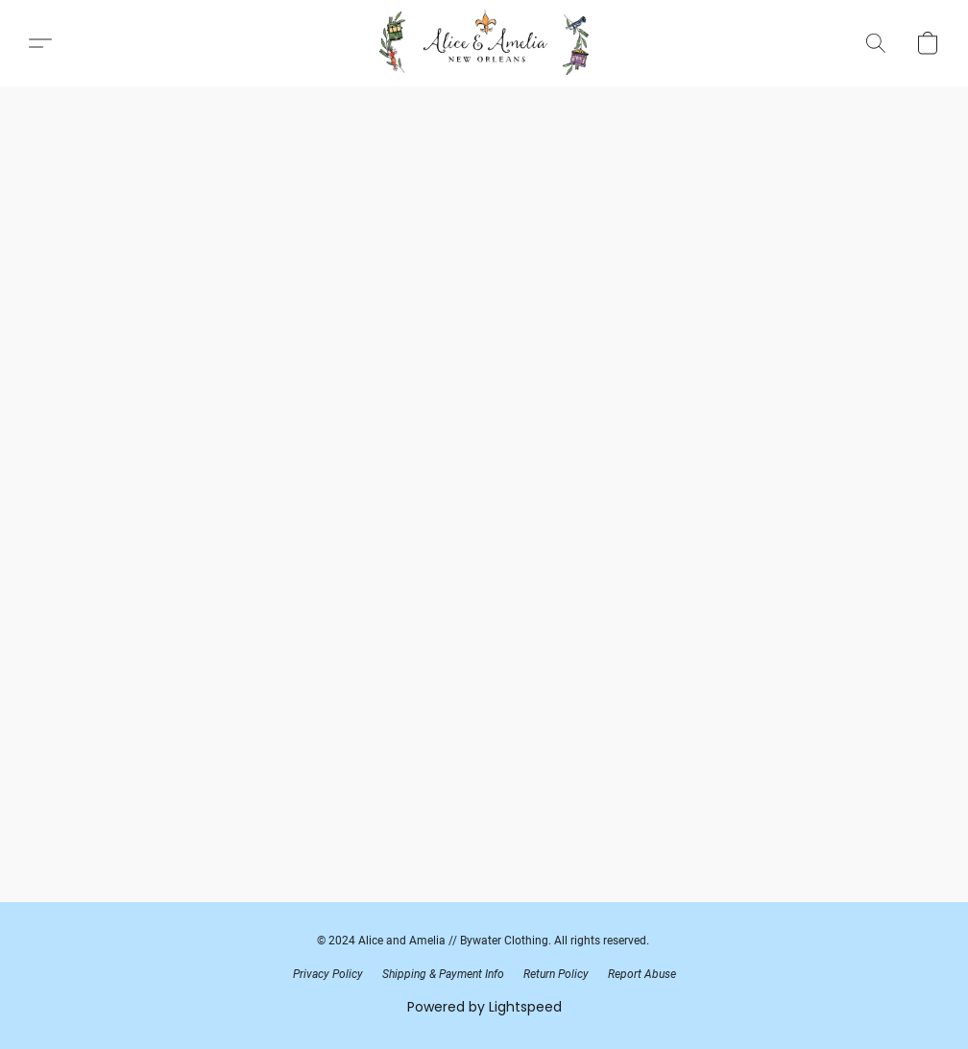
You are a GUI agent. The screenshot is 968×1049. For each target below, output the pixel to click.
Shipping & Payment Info (443, 974)
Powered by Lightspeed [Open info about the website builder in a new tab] (484, 1006)
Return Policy (556, 974)
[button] (484, 43)
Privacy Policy (328, 974)
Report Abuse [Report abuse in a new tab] (642, 974)
